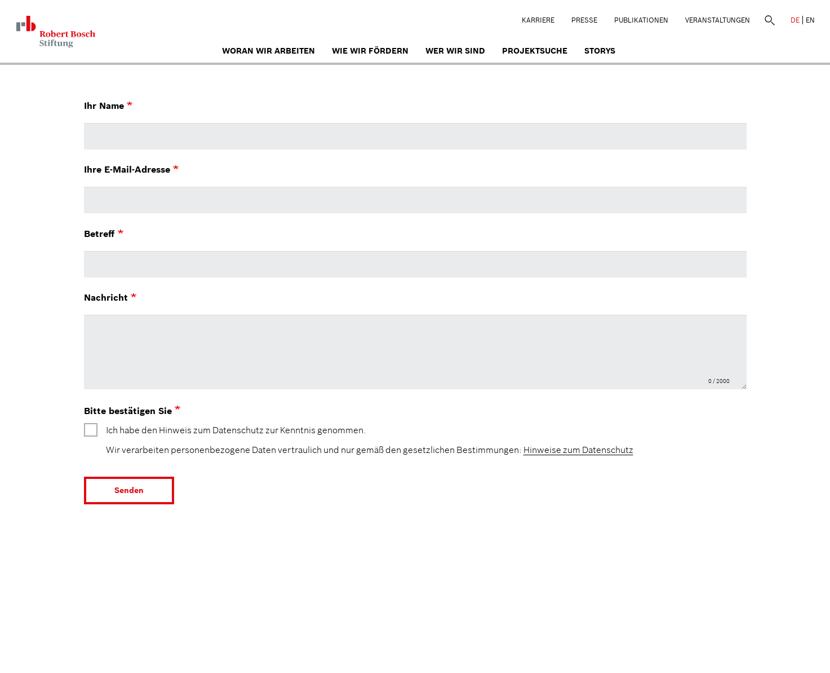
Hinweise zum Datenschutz (578, 449)
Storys (599, 51)
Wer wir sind (455, 51)
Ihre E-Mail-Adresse (131, 169)
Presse (584, 20)
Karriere (538, 20)
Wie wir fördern (370, 51)
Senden (129, 490)
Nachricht (110, 297)
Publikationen (641, 20)
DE (795, 20)
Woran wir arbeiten (268, 51)
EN (810, 20)
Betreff (103, 233)
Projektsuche (534, 51)
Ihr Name (108, 105)
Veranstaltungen (717, 20)
